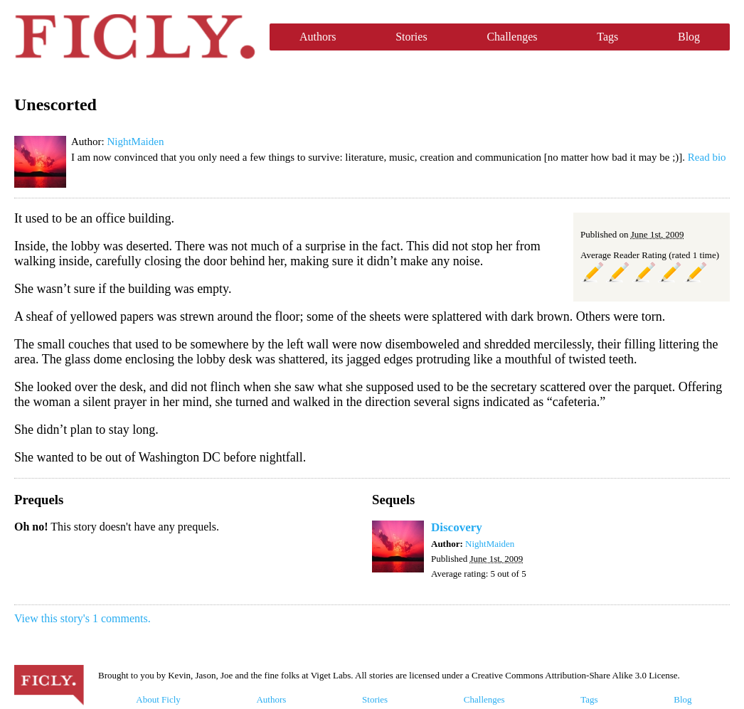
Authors (317, 37)
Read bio (707, 157)
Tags (607, 37)
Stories (411, 37)
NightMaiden (135, 141)
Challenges (512, 37)
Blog (689, 37)
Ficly (134, 37)
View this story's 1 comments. (82, 618)
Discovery (456, 527)
